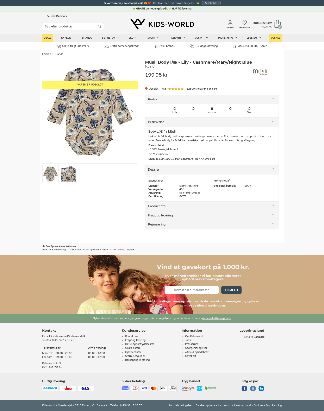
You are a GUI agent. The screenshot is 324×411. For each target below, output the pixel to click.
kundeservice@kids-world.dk (68, 336)
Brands (87, 38)
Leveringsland (242, 405)
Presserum (191, 344)
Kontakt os (131, 336)
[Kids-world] (162, 24)
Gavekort (190, 356)
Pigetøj (130, 249)
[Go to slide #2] (68, 174)
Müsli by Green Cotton (95, 249)
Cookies (258, 405)
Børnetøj (110, 37)
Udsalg (275, 38)
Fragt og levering (160, 215)
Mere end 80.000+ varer (250, 46)
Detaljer (153, 169)
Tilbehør (177, 37)
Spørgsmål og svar (196, 348)
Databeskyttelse (205, 405)
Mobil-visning (274, 405)
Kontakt (49, 331)
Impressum (224, 405)
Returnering (157, 224)
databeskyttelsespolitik (216, 318)
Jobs (188, 340)
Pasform (154, 99)
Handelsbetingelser (181, 405)
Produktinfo (157, 206)
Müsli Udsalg (117, 249)
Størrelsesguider (135, 356)
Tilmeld (231, 290)
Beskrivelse (156, 122)
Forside (46, 54)
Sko (133, 37)
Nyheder (66, 38)
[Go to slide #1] (50, 174)
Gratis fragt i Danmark (73, 46)
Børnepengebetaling (137, 360)
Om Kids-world (194, 336)
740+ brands (165, 46)
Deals (47, 38)
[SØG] (99, 26)
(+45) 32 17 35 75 (63, 340)
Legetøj (254, 37)
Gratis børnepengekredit (121, 46)
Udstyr (201, 37)
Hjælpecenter (133, 352)
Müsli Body (74, 249)
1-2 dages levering (204, 46)
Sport (154, 37)
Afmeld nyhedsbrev (196, 352)
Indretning (227, 37)
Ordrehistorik (133, 348)
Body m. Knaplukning (54, 249)
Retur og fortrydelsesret (139, 344)
